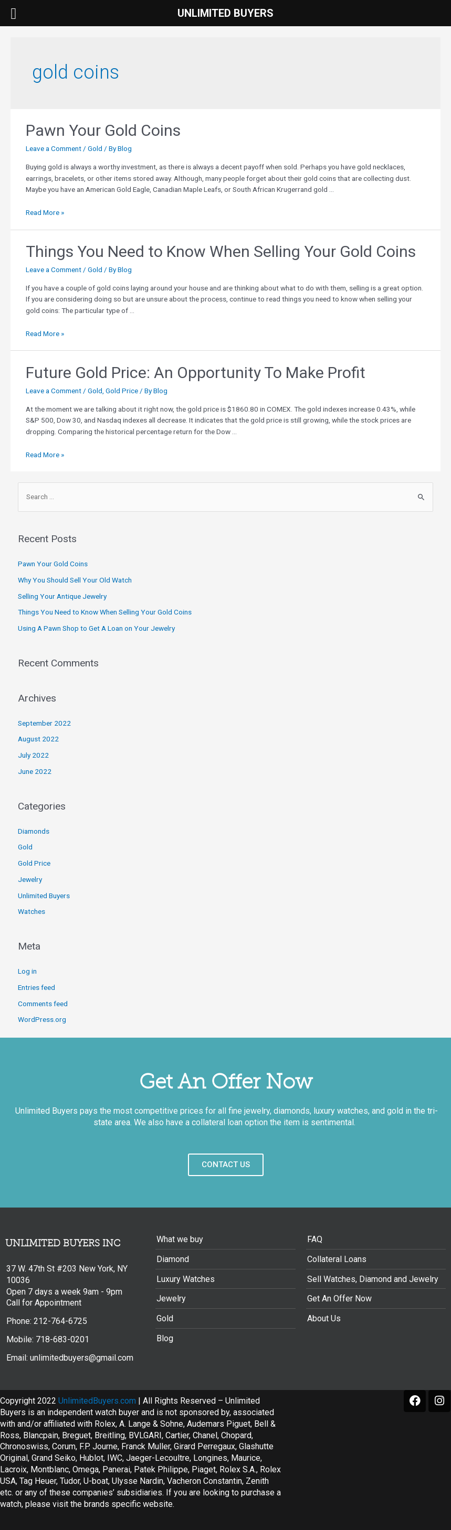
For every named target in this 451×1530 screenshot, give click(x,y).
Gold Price (122, 390)
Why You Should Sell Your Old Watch (75, 580)
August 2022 (38, 739)
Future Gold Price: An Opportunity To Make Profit (195, 372)
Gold (95, 148)
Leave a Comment (53, 148)
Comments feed (43, 1003)
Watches (31, 911)
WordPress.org (42, 1019)
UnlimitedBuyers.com (97, 1401)
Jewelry (30, 879)
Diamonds (33, 831)
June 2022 (34, 771)
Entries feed (36, 987)
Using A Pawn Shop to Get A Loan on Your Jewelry (96, 628)
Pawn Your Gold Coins (103, 130)
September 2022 (44, 723)
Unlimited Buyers (44, 895)
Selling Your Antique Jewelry (62, 596)
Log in (27, 971)
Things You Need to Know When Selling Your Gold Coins (221, 251)
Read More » (45, 212)
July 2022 (33, 755)
